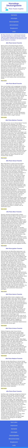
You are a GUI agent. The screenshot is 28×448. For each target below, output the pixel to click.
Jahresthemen (14, 25)
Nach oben (4, 80)
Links (14, 31)
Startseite (14, 15)
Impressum (14, 425)
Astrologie (14, 18)
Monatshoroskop (14, 438)
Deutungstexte (14, 21)
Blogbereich (14, 28)
